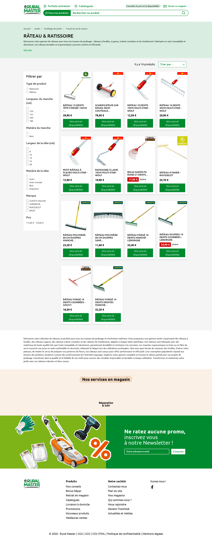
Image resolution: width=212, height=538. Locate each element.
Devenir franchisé (118, 508)
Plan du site (115, 490)
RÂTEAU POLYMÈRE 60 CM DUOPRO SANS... (106, 238)
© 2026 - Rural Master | (63, 533)
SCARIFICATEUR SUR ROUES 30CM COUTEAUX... (106, 108)
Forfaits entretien (56, 6)
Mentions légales (153, 533)
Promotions (73, 508)
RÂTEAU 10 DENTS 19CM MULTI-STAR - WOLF (138, 108)
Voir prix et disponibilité (76, 123)
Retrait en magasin (77, 495)
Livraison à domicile (78, 504)
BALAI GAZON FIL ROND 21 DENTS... (137, 173)
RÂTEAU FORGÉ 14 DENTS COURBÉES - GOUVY (74, 302)
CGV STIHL (98, 533)
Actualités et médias (120, 513)
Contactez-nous (117, 486)
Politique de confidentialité (123, 533)
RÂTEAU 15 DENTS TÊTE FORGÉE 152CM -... (75, 108)
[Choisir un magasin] (174, 6)
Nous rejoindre (117, 504)
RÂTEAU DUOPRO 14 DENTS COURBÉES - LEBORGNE (171, 237)
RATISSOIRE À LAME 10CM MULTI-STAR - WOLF (106, 172)
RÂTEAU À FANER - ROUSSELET (170, 173)
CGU (80, 533)
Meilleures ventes (76, 517)
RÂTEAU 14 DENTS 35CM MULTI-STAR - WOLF (170, 108)
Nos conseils (73, 486)
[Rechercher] (129, 13)
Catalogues (83, 6)
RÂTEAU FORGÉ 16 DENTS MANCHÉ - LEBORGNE (137, 238)
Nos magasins (116, 495)
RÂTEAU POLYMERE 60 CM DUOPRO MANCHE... (74, 238)
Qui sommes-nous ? (120, 500)
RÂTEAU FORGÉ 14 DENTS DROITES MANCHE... (105, 302)
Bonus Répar (73, 490)
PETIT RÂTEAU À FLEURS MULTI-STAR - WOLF (75, 172)
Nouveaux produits (77, 513)
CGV (87, 533)
